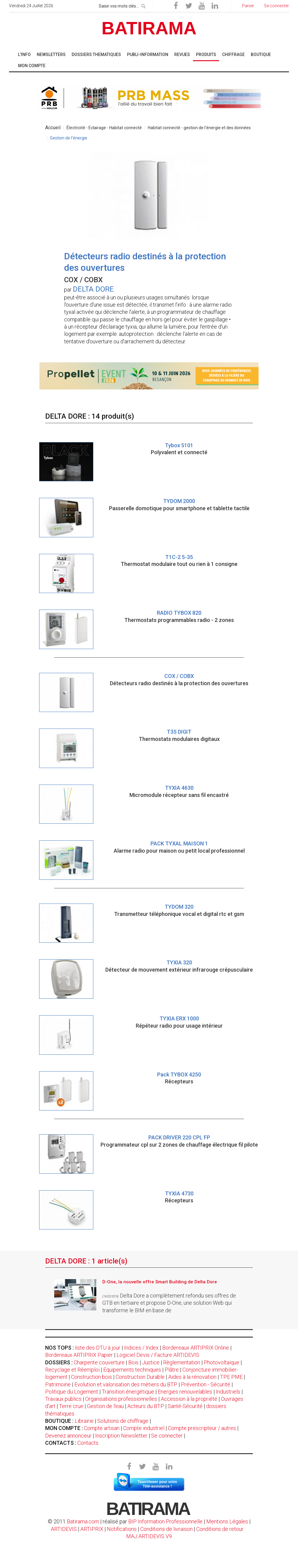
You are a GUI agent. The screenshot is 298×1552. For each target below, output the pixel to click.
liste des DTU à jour (97, 1347)
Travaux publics (63, 1399)
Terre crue (71, 1406)
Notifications (122, 1529)
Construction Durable (140, 1377)
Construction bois (91, 1377)
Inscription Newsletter (121, 1435)
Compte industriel (143, 1428)
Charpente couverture (99, 1362)
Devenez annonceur (68, 1435)
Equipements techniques (132, 1369)
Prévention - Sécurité (205, 1384)
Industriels (228, 1391)
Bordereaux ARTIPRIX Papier (79, 1355)
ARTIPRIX (91, 1529)
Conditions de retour (220, 1529)
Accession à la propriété (189, 1399)
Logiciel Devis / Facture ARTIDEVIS (157, 1355)
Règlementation (181, 1362)
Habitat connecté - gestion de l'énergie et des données (199, 127)
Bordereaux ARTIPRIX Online (195, 1347)
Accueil (53, 127)
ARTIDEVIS (64, 1529)
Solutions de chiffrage (122, 1421)
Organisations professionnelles (121, 1399)
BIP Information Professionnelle (165, 1521)
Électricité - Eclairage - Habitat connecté (104, 127)
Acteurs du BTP (145, 1406)
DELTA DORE (93, 289)
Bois (133, 1362)
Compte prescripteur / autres (202, 1428)
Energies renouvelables (185, 1391)
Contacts (87, 1443)
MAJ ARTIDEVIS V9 (149, 1536)
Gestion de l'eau (105, 1406)
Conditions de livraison (166, 1529)
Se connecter (167, 1435)
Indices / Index (141, 1347)
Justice (151, 1362)
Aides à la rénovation (192, 1377)
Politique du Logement (71, 1391)
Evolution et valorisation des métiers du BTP (125, 1384)
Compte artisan (102, 1428)
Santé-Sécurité (185, 1406)
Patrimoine (58, 1384)
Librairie (84, 1421)
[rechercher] (143, 5)
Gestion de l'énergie (68, 138)
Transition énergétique (128, 1391)
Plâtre (172, 1369)
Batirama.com (83, 1521)
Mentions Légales (227, 1521)
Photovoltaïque (221, 1362)
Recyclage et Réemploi (72, 1369)
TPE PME (231, 1377)
